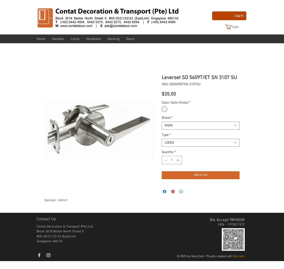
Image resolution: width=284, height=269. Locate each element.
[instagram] (48, 255)
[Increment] (178, 160)
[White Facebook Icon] (39, 255)
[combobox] (201, 126)
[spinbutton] (172, 160)
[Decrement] (165, 160)
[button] (235, 26)
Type (166, 135)
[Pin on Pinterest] (173, 191)
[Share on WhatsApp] (181, 191)
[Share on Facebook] (164, 191)
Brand (167, 118)
